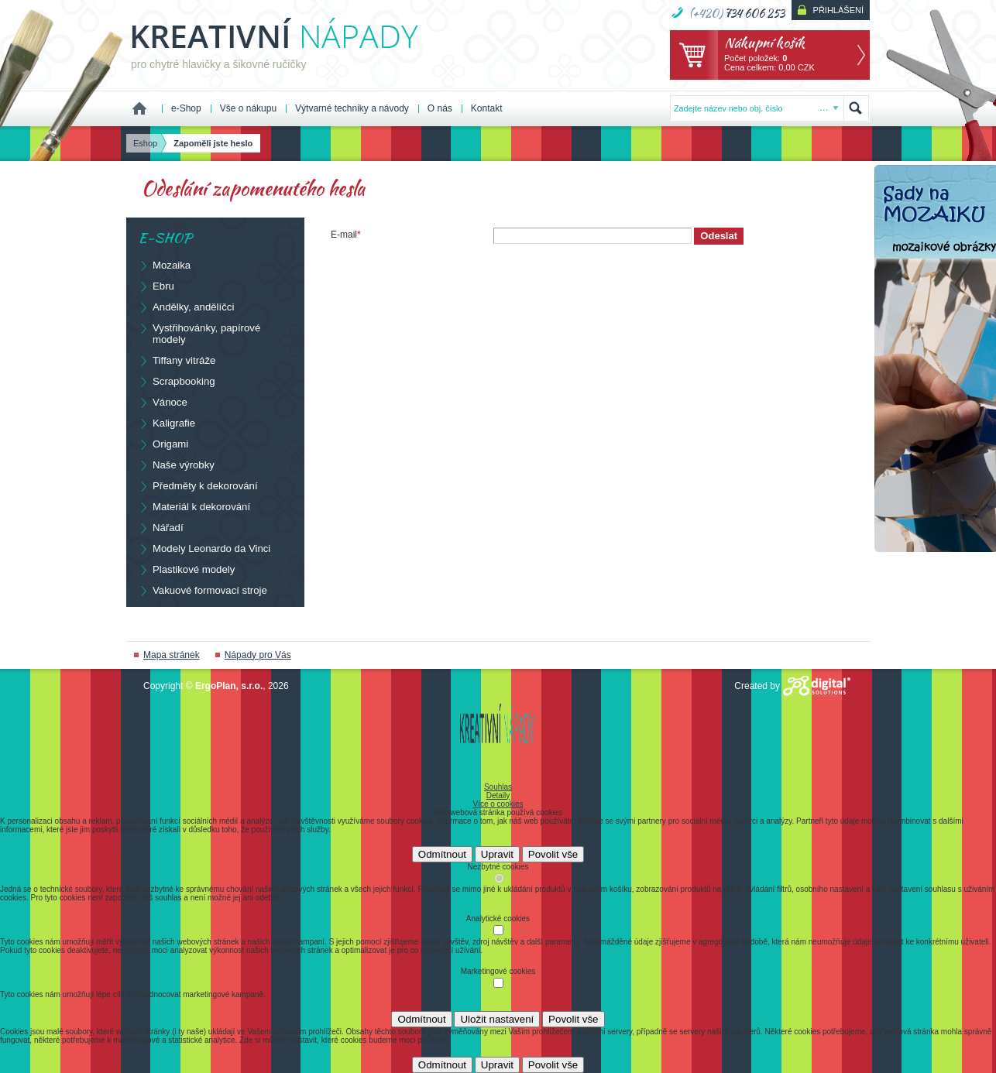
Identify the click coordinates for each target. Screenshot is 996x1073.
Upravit (497, 854)
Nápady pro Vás (258, 655)
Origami (163, 443)
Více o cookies (497, 804)
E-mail (346, 234)
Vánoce (162, 402)
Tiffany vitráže (176, 360)
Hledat (855, 108)
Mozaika (164, 265)
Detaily (498, 795)
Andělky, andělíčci (186, 306)
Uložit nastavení (497, 1019)
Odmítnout (442, 854)
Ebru (156, 285)
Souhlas (498, 787)
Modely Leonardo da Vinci (204, 548)
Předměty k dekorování (198, 485)
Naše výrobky (176, 464)
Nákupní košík (764, 42)
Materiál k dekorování (194, 506)
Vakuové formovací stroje (202, 590)
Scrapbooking (176, 381)
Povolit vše (553, 854)
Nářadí (161, 527)
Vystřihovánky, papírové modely (199, 333)
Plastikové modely (186, 569)
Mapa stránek (171, 655)
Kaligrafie (166, 423)
